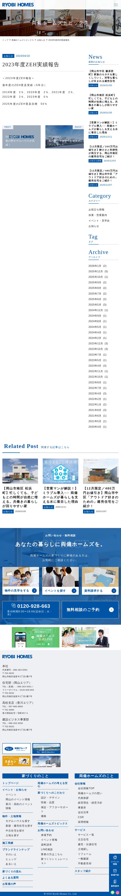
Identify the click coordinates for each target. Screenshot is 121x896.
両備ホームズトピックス (53, 823)
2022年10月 (96, 376)
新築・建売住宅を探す (19, 825)
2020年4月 (95, 426)
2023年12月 (96, 343)
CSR (81, 817)
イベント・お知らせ (14, 789)
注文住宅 (83, 839)
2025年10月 (96, 277)
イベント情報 (49, 839)
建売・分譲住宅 (87, 844)
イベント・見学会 (99, 220)
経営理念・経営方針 (90, 802)
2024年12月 (96, 310)
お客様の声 (9, 884)
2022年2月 (95, 399)
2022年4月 (95, 393)
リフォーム (85, 854)
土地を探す (12, 835)
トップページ (10, 783)
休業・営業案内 (98, 215)
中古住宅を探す (15, 830)
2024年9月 (95, 315)
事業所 (82, 807)
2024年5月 (95, 327)
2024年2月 (95, 338)
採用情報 (83, 822)
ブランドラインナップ (16, 849)
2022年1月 (95, 404)
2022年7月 (95, 388)
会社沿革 (83, 812)
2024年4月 (95, 332)
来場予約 (46, 835)
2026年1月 (95, 266)
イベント (11, 794)
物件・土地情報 (11, 816)
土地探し (83, 849)
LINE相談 (47, 849)
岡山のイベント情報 (18, 799)
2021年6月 (95, 415)
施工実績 (7, 843)
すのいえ (11, 854)
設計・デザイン (50, 797)
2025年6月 (95, 299)
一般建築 (83, 858)
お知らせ (94, 226)
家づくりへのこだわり (51, 792)
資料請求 (46, 844)
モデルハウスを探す (18, 821)
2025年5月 (95, 304)
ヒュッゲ (11, 859)
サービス (80, 830)
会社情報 (80, 783)
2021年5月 (95, 421)
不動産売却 (85, 863)
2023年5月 (95, 360)
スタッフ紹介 (83, 871)
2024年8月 (95, 321)
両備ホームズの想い (90, 793)
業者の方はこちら (52, 854)
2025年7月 (95, 293)
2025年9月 (95, 282)
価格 (43, 816)
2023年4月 (95, 365)
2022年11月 (96, 371)
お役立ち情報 (96, 209)
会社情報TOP (86, 788)
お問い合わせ (46, 830)
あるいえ (11, 864)
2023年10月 (96, 349)
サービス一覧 (86, 834)
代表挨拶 (83, 798)
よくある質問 (10, 877)
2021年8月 (95, 410)
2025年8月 (95, 288)
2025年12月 (96, 271)
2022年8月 (95, 382)
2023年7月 (95, 354)
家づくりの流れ (11, 871)
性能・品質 (48, 802)
